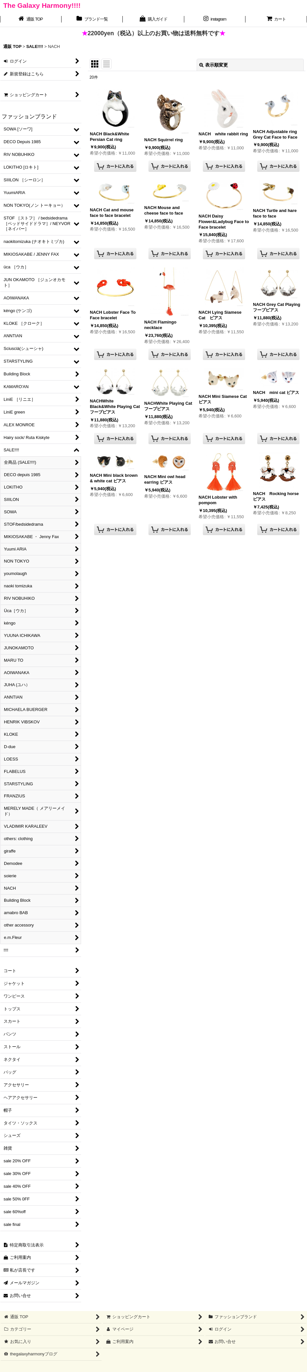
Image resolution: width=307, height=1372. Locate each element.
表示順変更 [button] (213, 65)
